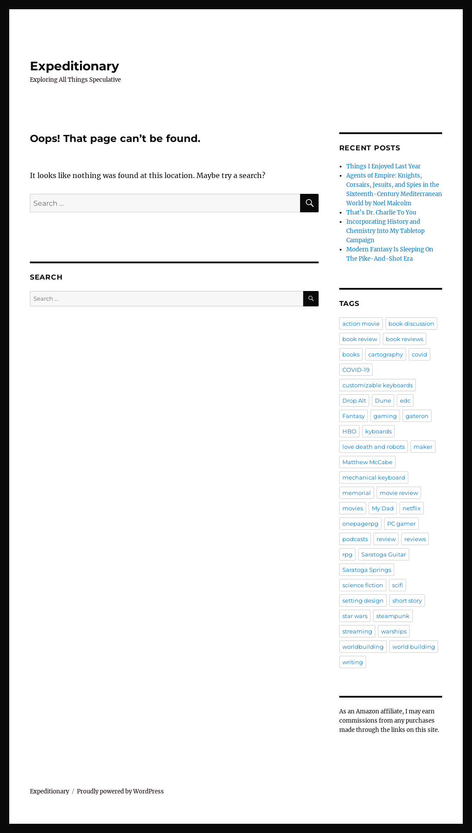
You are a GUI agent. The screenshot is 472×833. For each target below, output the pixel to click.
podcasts (355, 538)
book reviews (404, 338)
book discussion (411, 323)
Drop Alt (354, 400)
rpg (347, 554)
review (386, 538)
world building (413, 646)
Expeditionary (74, 65)
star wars (354, 615)
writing (352, 662)
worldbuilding (363, 646)
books (350, 354)
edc (405, 400)
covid (419, 354)
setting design (363, 600)
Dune (383, 400)
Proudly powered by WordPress (120, 791)
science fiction (362, 585)
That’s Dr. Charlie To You (381, 212)
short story (407, 600)
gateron (417, 415)
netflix (412, 508)
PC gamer (401, 523)
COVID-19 (356, 369)
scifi (397, 585)
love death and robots (373, 446)
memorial (356, 492)
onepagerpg (360, 523)
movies (352, 508)
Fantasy (353, 415)
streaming (357, 631)
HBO (349, 431)
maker (423, 446)
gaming (385, 415)
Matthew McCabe (367, 462)
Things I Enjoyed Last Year (383, 166)
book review (359, 338)
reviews (415, 538)
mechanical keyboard (373, 477)
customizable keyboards (377, 385)
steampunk (393, 615)
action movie (361, 323)
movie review (399, 492)
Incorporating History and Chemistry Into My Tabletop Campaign (385, 231)
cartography (385, 354)
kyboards (378, 431)
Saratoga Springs (366, 569)
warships (394, 631)
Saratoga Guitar (383, 554)
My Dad (383, 508)
